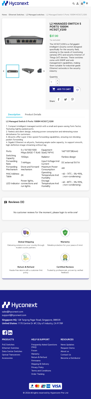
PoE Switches (8, 344)
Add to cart (61, 89)
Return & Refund (39, 357)
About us (65, 351)
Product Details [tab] (33, 114)
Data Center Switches (12, 351)
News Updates (67, 344)
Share (58, 102)
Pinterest (72, 102)
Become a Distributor (70, 358)
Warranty (35, 354)
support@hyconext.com (14, 315)
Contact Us (66, 355)
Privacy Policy (37, 367)
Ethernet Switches (10, 348)
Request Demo (68, 348)
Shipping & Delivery (40, 364)
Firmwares (36, 360)
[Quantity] (53, 82)
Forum (34, 350)
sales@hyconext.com (12, 311)
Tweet (65, 102)
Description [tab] (14, 114)
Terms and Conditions (41, 370)
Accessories (7, 358)
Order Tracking (37, 374)
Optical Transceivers (11, 355)
